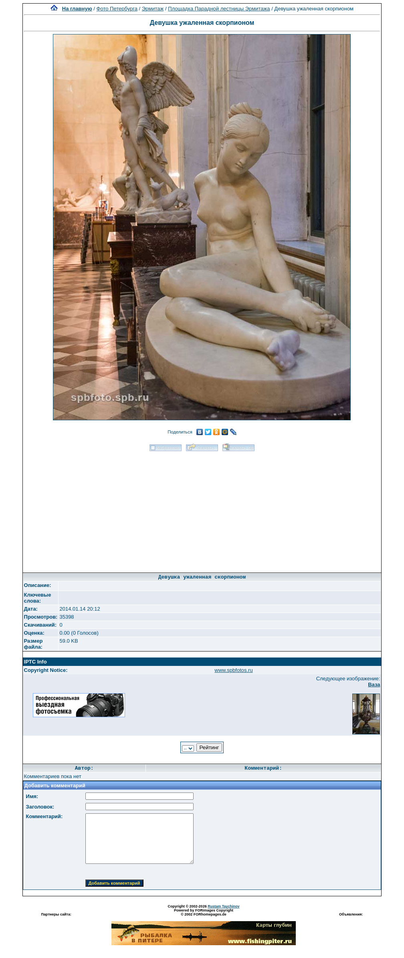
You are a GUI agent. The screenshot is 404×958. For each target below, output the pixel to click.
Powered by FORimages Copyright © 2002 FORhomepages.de (203, 912)
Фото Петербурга (117, 9)
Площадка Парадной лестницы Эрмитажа (219, 9)
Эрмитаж (153, 9)
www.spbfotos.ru (233, 670)
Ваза (374, 685)
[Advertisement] (201, 509)
